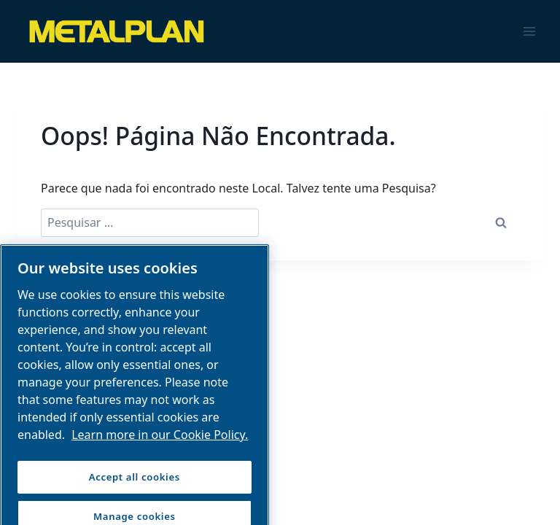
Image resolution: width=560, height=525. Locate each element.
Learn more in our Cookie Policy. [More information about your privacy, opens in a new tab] (159, 442)
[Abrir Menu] (529, 31)
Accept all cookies (134, 484)
